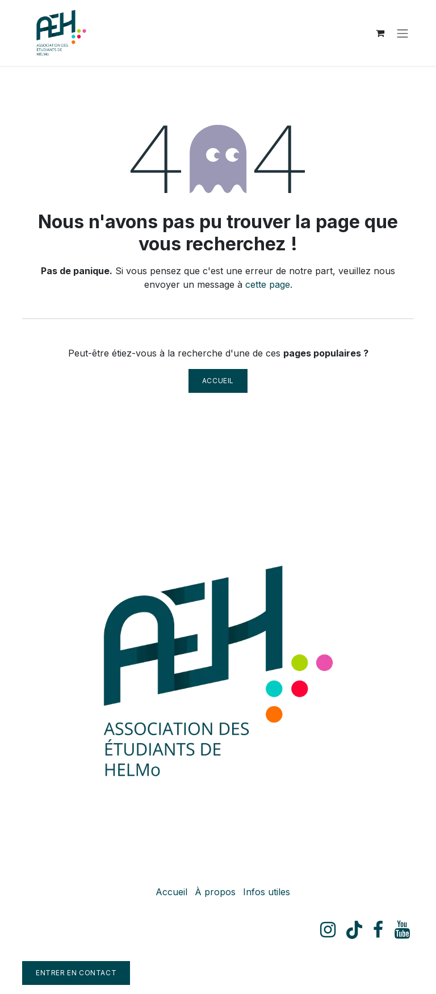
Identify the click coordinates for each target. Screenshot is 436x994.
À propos (215, 891)
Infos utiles (266, 891)
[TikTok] (354, 929)
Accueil (218, 380)
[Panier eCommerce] (379, 33)
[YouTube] (402, 929)
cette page (267, 284)
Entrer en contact (76, 972)
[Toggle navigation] (402, 33)
